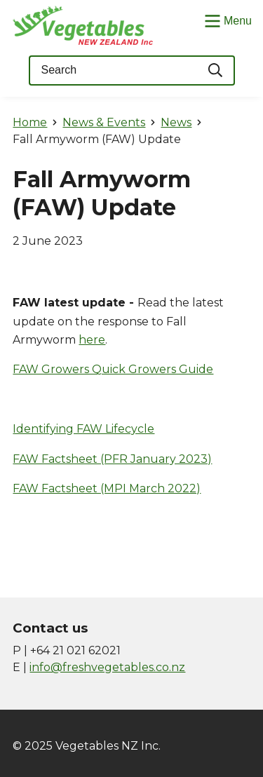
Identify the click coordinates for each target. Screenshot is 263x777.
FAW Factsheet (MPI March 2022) (107, 488)
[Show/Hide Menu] (226, 20)
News (176, 122)
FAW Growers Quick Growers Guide (113, 369)
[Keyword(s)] (113, 70)
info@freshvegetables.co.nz (107, 667)
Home (30, 122)
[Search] (216, 70)
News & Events (103, 122)
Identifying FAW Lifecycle (83, 428)
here (92, 339)
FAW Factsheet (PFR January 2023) (112, 459)
